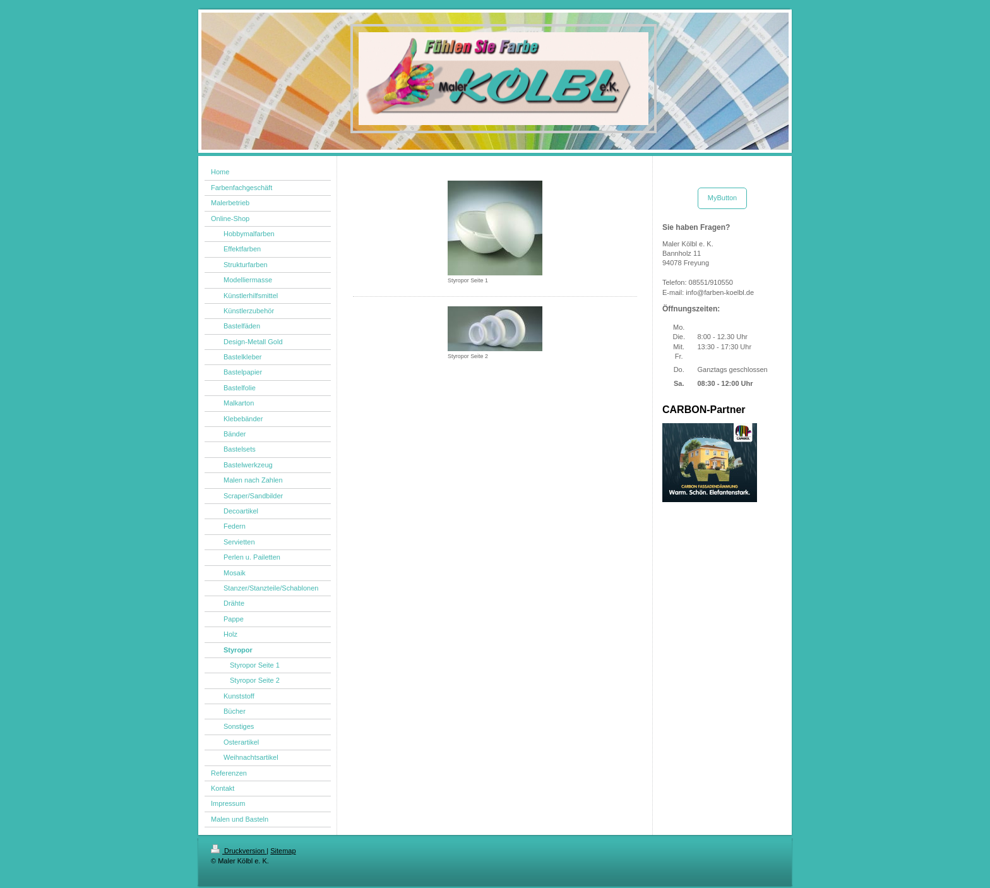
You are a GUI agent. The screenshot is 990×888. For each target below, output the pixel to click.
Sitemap (282, 851)
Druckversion (238, 851)
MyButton (722, 197)
